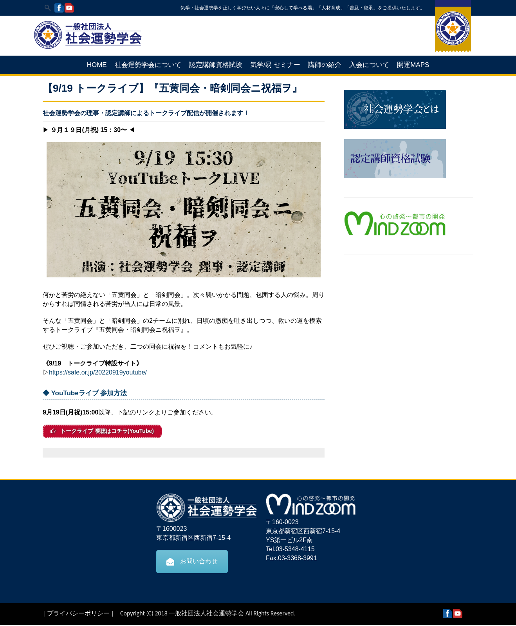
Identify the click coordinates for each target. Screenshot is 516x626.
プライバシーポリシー (78, 614)
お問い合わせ (192, 562)
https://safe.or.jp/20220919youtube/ (98, 372)
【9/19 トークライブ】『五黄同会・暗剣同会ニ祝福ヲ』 (172, 88)
